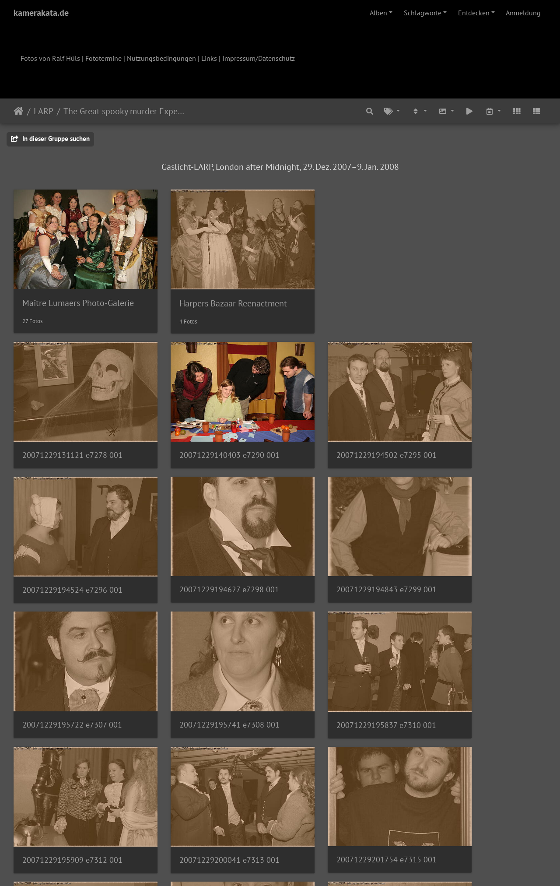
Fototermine (103, 58)
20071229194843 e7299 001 (209, 547)
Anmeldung (523, 12)
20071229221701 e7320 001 (209, 787)
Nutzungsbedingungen (161, 58)
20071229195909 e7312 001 (209, 667)
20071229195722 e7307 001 (345, 547)
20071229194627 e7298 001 (72, 547)
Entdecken (474, 12)
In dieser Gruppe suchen (50, 138)
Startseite (19, 111)
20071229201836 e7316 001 (72, 788)
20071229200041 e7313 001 (345, 667)
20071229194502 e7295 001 (345, 426)
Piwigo (298, 867)
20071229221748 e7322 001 (345, 788)
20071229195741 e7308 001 (482, 547)
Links (209, 58)
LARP (43, 111)
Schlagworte (422, 12)
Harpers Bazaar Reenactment (212, 289)
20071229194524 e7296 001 (482, 426)
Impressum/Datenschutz (258, 58)
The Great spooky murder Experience (124, 111)
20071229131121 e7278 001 (72, 426)
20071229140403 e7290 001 (209, 426)
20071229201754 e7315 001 (482, 667)
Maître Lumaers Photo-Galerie (78, 288)
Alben (378, 12)
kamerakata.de (41, 12)
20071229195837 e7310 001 (72, 667)
